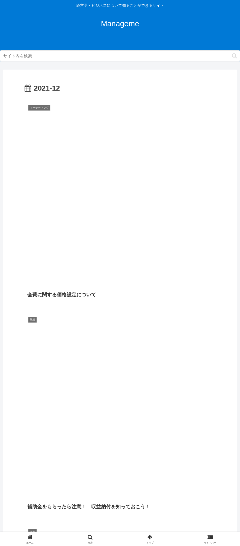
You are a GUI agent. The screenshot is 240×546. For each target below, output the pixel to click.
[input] (120, 55)
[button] (234, 56)
